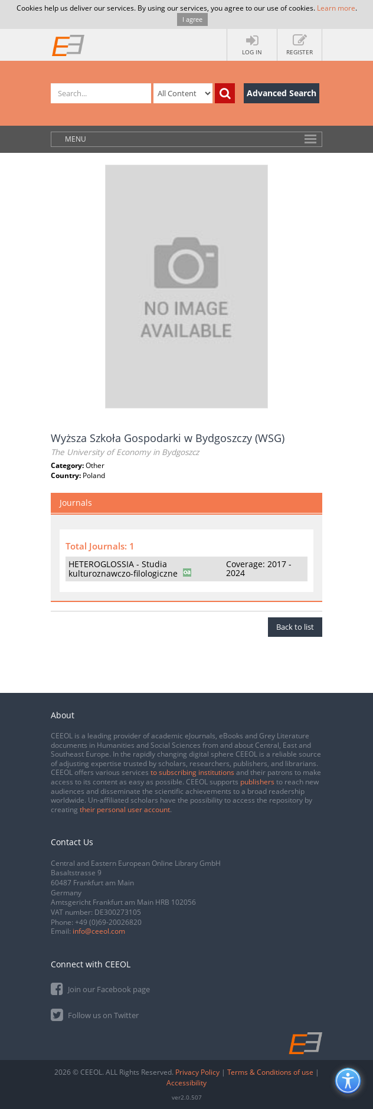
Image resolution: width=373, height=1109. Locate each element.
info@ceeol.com (99, 931)
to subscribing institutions (192, 772)
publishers (257, 782)
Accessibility (186, 1083)
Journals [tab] (76, 502)
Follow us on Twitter (95, 1014)
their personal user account (125, 809)
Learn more (336, 8)
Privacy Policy (197, 1072)
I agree (192, 19)
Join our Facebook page (100, 988)
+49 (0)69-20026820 (108, 922)
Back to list (295, 626)
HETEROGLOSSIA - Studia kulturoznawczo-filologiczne (123, 568)
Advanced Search (281, 93)
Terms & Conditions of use (270, 1072)
